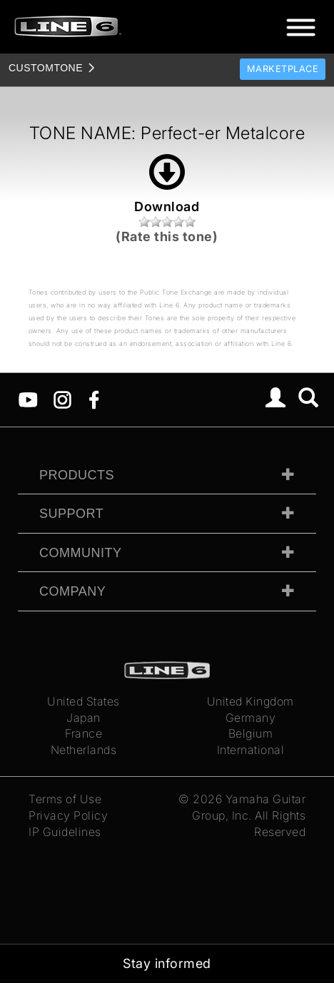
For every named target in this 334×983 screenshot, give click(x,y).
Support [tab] (71, 513)
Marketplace (283, 68)
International (251, 750)
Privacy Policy (68, 815)
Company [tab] (72, 591)
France (83, 733)
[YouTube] (28, 399)
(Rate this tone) (167, 236)
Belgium (250, 733)
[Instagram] (62, 399)
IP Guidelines (65, 832)
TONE (46, 67)
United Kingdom (250, 701)
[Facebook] (94, 399)
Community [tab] (80, 553)
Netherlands (84, 750)
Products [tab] (76, 475)
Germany (251, 717)
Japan (83, 717)
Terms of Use (65, 799)
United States (83, 701)
